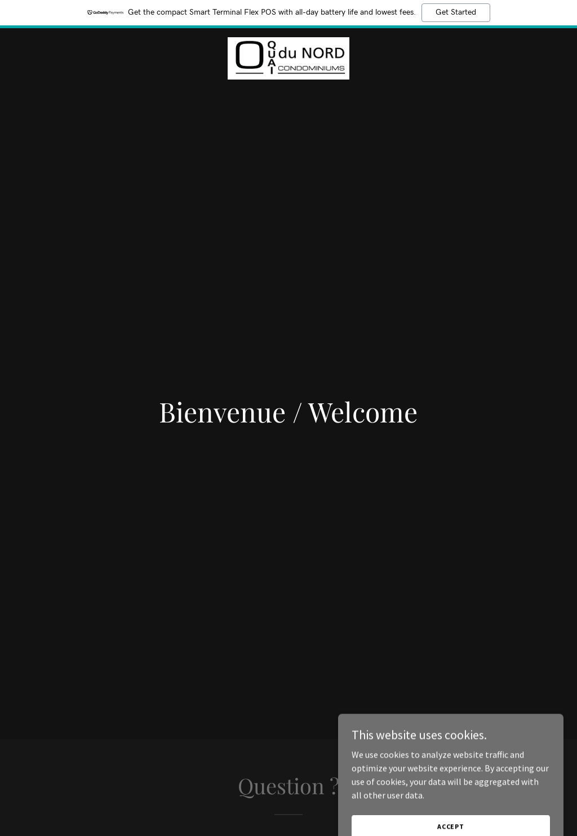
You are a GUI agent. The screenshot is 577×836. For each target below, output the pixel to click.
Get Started (456, 12)
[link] (288, 57)
